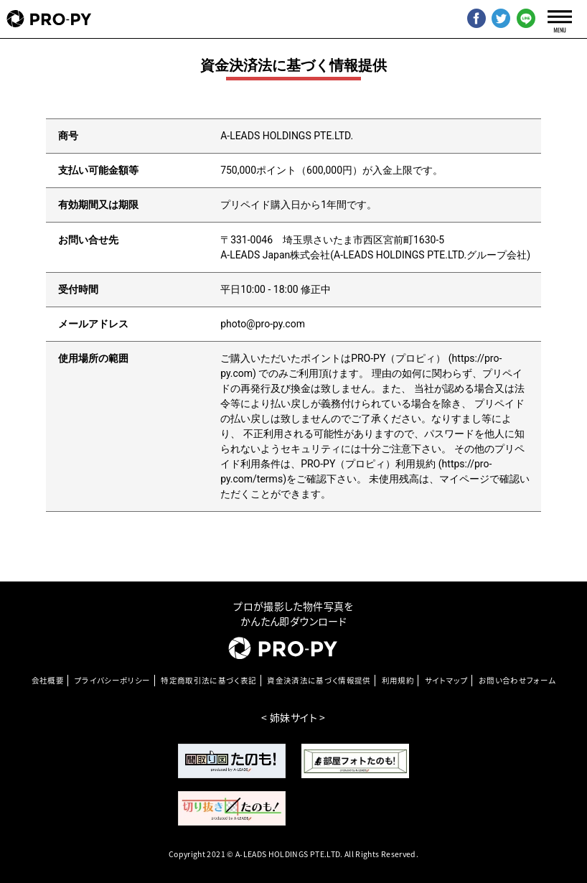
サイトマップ (446, 680)
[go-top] (560, 816)
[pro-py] (49, 19)
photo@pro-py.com (262, 324)
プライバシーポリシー (113, 680)
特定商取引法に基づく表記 (208, 680)
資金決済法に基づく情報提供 (319, 680)
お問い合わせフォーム (517, 680)
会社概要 (48, 680)
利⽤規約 (398, 680)
